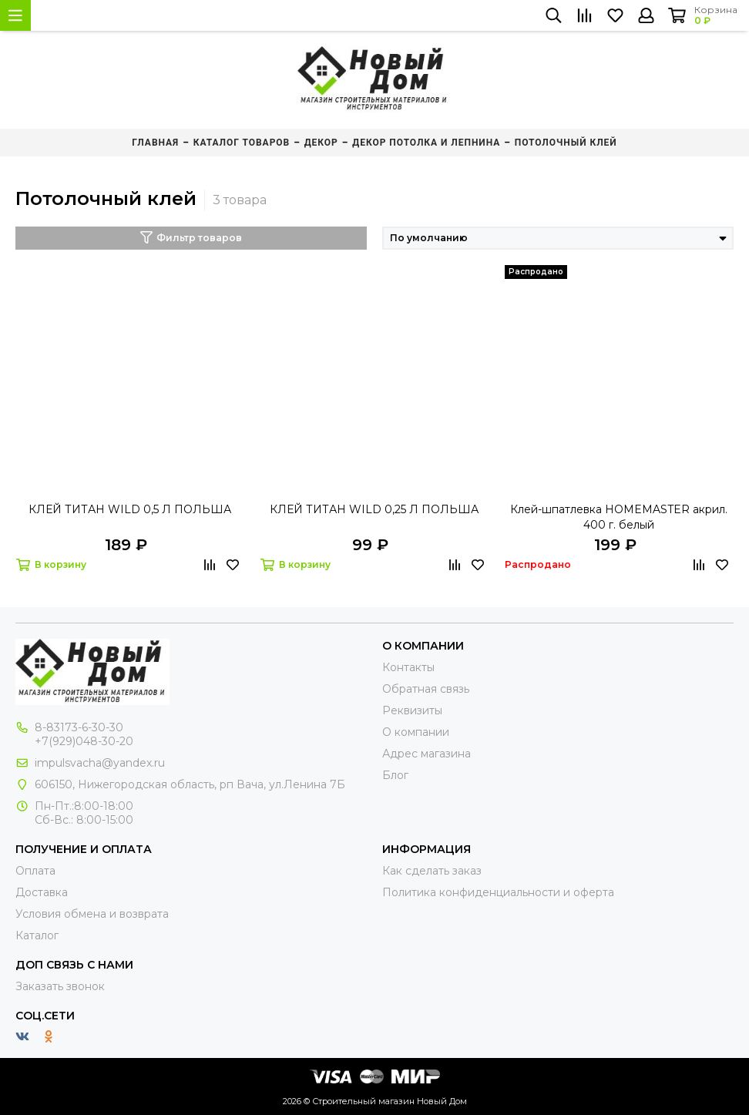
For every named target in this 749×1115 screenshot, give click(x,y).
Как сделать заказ (432, 871)
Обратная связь (425, 689)
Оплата (35, 871)
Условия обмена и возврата (92, 914)
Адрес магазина (426, 754)
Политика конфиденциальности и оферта (498, 892)
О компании (415, 732)
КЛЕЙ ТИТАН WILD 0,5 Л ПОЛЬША (130, 509)
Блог (395, 775)
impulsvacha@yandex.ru (100, 763)
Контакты (408, 667)
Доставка (41, 892)
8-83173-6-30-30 (79, 727)
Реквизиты (412, 710)
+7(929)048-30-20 (84, 741)
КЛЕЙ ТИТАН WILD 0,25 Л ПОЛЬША (374, 509)
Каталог (37, 935)
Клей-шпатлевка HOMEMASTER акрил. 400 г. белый (618, 517)
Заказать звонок (60, 986)
